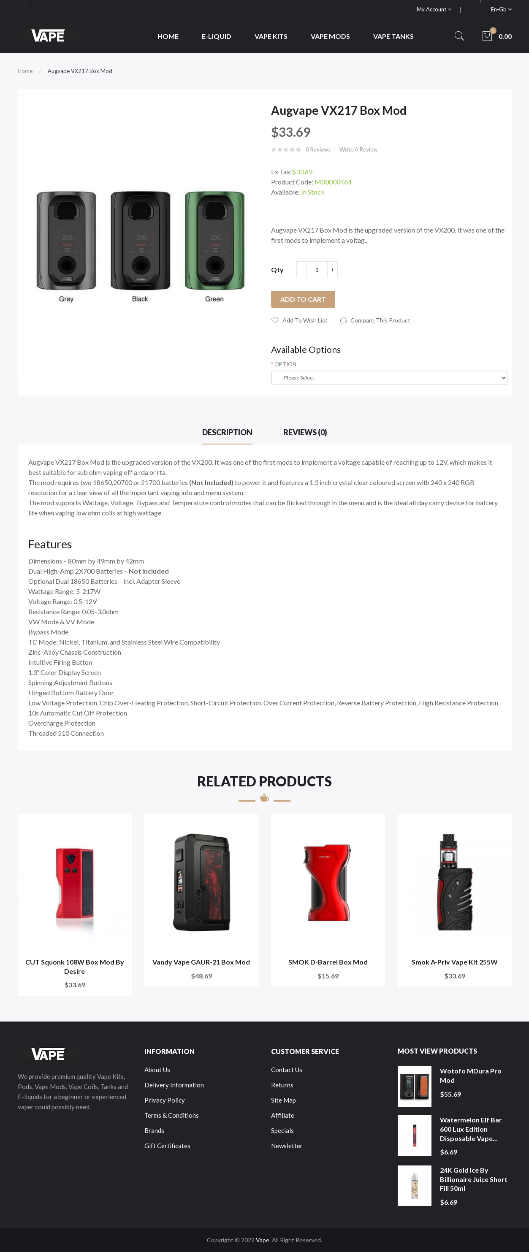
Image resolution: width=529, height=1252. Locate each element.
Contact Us (286, 1069)
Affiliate (282, 1115)
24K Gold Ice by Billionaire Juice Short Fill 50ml (473, 1179)
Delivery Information (174, 1085)
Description (227, 432)
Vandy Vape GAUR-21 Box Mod (201, 962)
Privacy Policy (164, 1100)
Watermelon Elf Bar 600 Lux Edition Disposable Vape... (471, 1129)
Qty (277, 270)
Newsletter (287, 1145)
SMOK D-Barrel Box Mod (328, 962)
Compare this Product (380, 320)
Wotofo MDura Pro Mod (471, 1075)
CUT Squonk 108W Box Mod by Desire (74, 966)
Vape (262, 1240)
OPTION (285, 364)
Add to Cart (303, 299)
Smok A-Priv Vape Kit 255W (455, 962)
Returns (282, 1085)
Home (25, 71)
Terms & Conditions (171, 1115)
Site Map (283, 1100)
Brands (154, 1130)
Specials (282, 1130)
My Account (434, 9)
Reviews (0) (305, 432)
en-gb (501, 9)
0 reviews (318, 149)
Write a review (358, 149)
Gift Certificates (167, 1145)
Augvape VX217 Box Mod (80, 71)
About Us (157, 1069)
